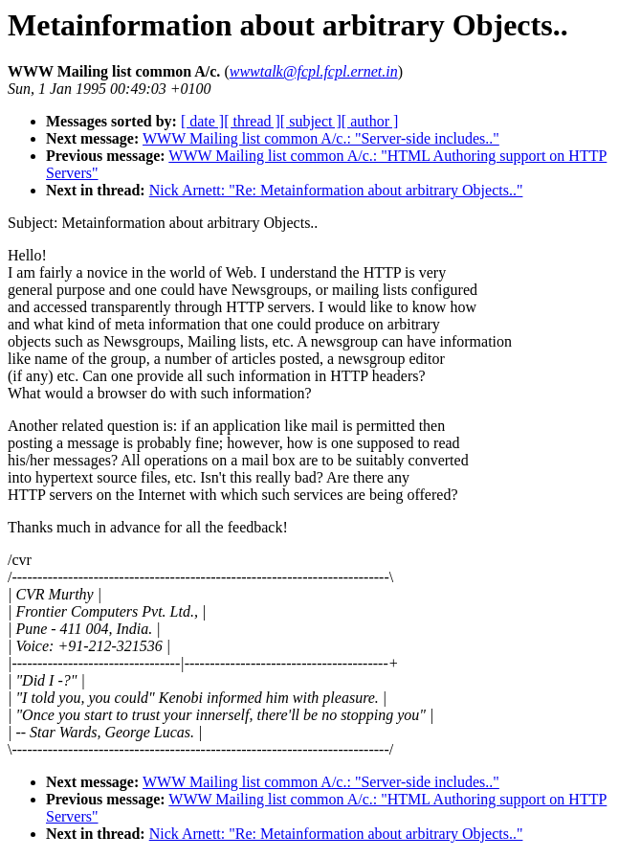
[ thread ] (252, 121)
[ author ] (370, 121)
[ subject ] (311, 121)
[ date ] (202, 121)
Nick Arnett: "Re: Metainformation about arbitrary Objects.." (336, 190)
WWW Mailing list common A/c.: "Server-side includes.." (321, 138)
